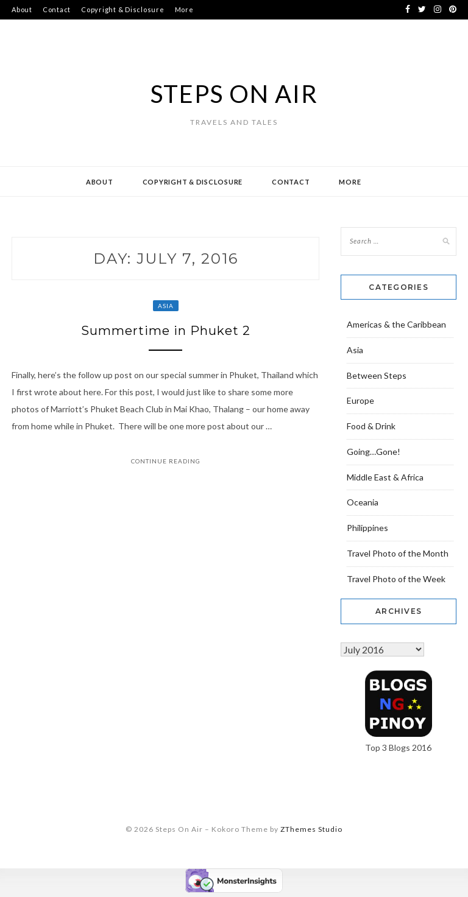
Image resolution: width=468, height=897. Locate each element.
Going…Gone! (373, 451)
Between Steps (376, 375)
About (22, 9)
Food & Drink (371, 426)
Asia (166, 305)
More (184, 9)
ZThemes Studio (311, 829)
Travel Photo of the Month (397, 553)
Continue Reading (165, 461)
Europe (360, 400)
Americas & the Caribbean (396, 324)
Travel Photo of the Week (396, 579)
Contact (57, 9)
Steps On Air (234, 93)
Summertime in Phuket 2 (165, 330)
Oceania (362, 502)
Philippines (367, 527)
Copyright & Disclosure (123, 9)
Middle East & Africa (385, 477)
